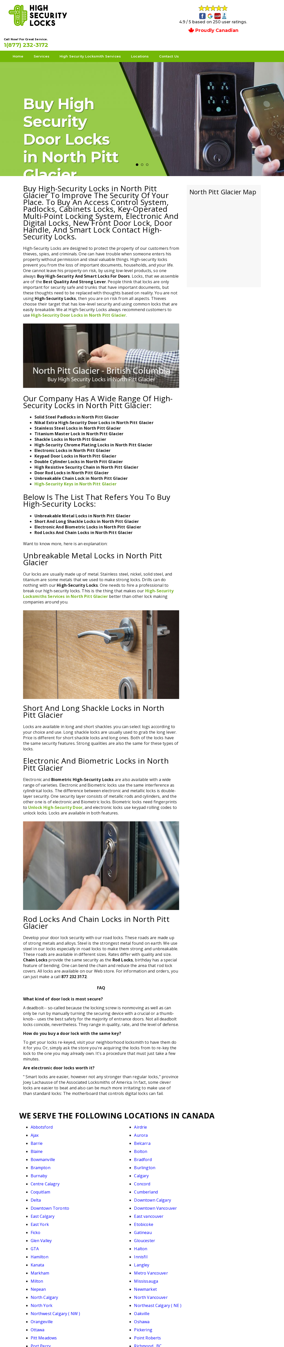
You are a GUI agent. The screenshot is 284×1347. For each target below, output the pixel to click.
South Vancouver (222, 1237)
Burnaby (39, 1148)
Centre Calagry (162, 1148)
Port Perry (158, 1229)
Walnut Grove (102, 1261)
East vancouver (221, 1164)
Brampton (157, 1140)
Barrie (37, 1132)
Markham (40, 1197)
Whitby (37, 1270)
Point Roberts (102, 1229)
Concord (214, 1148)
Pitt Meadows (44, 1229)
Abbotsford (42, 1124)
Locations (159, 41)
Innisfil (95, 1188)
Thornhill (40, 1253)
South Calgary (161, 1237)
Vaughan (39, 1261)
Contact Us (188, 41)
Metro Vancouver (106, 1197)
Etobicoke (98, 1172)
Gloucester (99, 1180)
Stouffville (157, 1245)
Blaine (154, 1132)
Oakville (213, 1213)
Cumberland (101, 1156)
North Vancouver (223, 1205)
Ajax (152, 1124)
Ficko (153, 1172)
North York (42, 1213)
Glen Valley (41, 1180)
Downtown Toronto (50, 1164)
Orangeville (42, 1221)
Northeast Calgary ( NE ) (113, 1213)
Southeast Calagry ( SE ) (54, 1245)
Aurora (213, 1124)
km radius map (224, 222)
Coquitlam (40, 1156)
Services (60, 41)
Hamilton (39, 1188)
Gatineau (215, 1172)
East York (40, 1172)
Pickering (215, 1221)
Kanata (154, 1188)
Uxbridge (156, 1253)
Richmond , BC (220, 1229)
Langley (213, 1188)
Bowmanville (43, 1140)
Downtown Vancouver (110, 1164)
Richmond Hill (44, 1237)
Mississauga (218, 1197)
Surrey (212, 1245)
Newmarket (100, 1205)
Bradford (98, 1140)
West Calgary (160, 1261)
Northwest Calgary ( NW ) (172, 1213)
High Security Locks (141, 1335)
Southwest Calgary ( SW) (113, 1245)
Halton (212, 1180)
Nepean (38, 1205)
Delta (153, 1156)
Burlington (217, 1140)
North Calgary (161, 1205)
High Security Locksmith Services (109, 41)
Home (37, 41)
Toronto (97, 1253)
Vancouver (216, 1253)
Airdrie (95, 1124)
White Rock (100, 1270)
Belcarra (97, 1132)
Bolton (212, 1132)
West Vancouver (222, 1261)
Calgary (96, 1148)
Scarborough (102, 1237)
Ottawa (155, 1221)
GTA (152, 1180)
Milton (154, 1197)
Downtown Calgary (224, 1156)
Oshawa (97, 1221)
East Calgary (160, 1164)
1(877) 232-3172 (227, 25)
